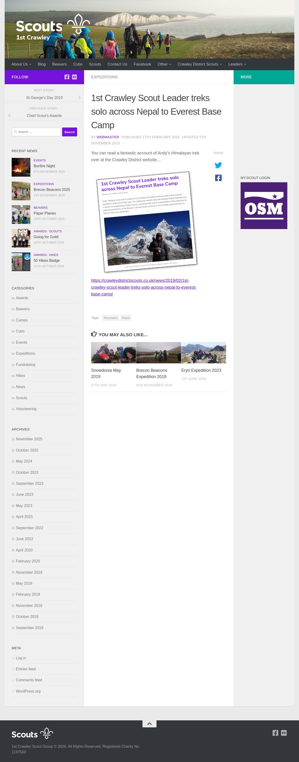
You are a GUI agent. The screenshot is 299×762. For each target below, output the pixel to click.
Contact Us (117, 64)
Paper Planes (45, 213)
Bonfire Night (44, 166)
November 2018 (29, 606)
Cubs (78, 64)
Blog (42, 64)
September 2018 (29, 628)
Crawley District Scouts (198, 64)
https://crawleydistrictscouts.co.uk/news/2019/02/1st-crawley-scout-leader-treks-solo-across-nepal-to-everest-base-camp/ (143, 287)
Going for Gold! (46, 237)
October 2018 (27, 617)
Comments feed (29, 680)
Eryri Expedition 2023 (201, 370)
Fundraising (25, 365)
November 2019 (29, 572)
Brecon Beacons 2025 (52, 190)
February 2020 (28, 561)
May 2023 (24, 506)
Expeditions (104, 77)
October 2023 (27, 472)
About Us (19, 64)
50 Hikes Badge (47, 261)
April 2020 (24, 550)
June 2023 (24, 494)
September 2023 (29, 483)
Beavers (59, 64)
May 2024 (24, 461)
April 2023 (24, 517)
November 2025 (29, 439)
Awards (40, 231)
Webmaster (108, 137)
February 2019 (28, 594)
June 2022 (24, 539)
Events (40, 160)
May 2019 (24, 583)
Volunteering (26, 409)
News (20, 387)
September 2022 (29, 528)
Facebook (142, 64)
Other (162, 64)
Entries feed (26, 669)
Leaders (235, 64)
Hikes (53, 255)
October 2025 (27, 450)
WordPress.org (28, 691)
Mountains (110, 318)
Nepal (126, 318)
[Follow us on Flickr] (74, 77)
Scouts (95, 64)
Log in (21, 658)
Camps (22, 320)
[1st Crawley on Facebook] (67, 77)
